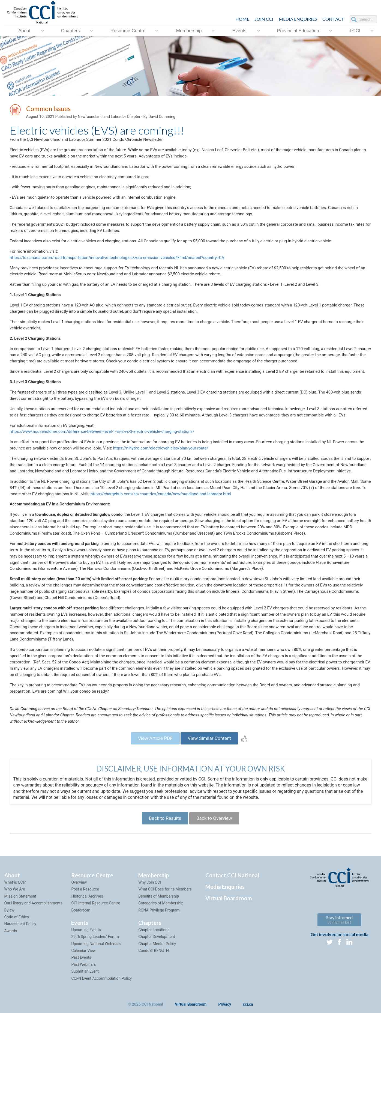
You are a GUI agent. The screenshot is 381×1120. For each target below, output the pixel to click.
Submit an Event (85, 1078)
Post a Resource (85, 996)
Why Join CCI (149, 989)
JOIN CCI (264, 19)
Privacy (224, 1111)
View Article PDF (153, 842)
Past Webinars (83, 1071)
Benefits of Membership (158, 1003)
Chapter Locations (153, 1037)
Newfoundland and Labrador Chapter (109, 117)
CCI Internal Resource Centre (95, 1010)
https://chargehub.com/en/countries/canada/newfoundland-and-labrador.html (236, 553)
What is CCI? (15, 989)
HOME (242, 19)
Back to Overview (216, 924)
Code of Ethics (16, 1024)
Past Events (81, 1064)
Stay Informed (339, 1026)
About (24, 30)
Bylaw (9, 1017)
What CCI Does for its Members (165, 996)
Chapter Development (156, 1043)
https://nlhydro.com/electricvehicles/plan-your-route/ (194, 496)
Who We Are (14, 996)
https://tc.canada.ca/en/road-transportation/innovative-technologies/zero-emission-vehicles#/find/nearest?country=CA (125, 268)
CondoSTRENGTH (153, 1057)
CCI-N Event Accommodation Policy (101, 1085)
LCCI (355, 30)
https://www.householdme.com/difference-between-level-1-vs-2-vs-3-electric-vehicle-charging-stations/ (109, 478)
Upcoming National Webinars (96, 1050)
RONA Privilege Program (158, 1017)
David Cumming (161, 117)
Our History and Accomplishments (33, 1010)
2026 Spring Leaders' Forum (95, 1043)
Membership (189, 30)
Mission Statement (20, 1003)
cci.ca (248, 1111)
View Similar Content (211, 842)
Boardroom (80, 1017)
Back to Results (163, 924)
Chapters (70, 30)
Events (239, 30)
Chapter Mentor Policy (157, 1050)
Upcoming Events (86, 1037)
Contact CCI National (232, 982)
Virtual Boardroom (228, 1005)
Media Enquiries (298, 19)
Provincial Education (298, 30)
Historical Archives (87, 1003)
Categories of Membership (160, 1010)
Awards (10, 1038)
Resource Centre (128, 30)
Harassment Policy (20, 1031)
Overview (79, 989)
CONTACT (333, 19)
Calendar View (83, 1057)
